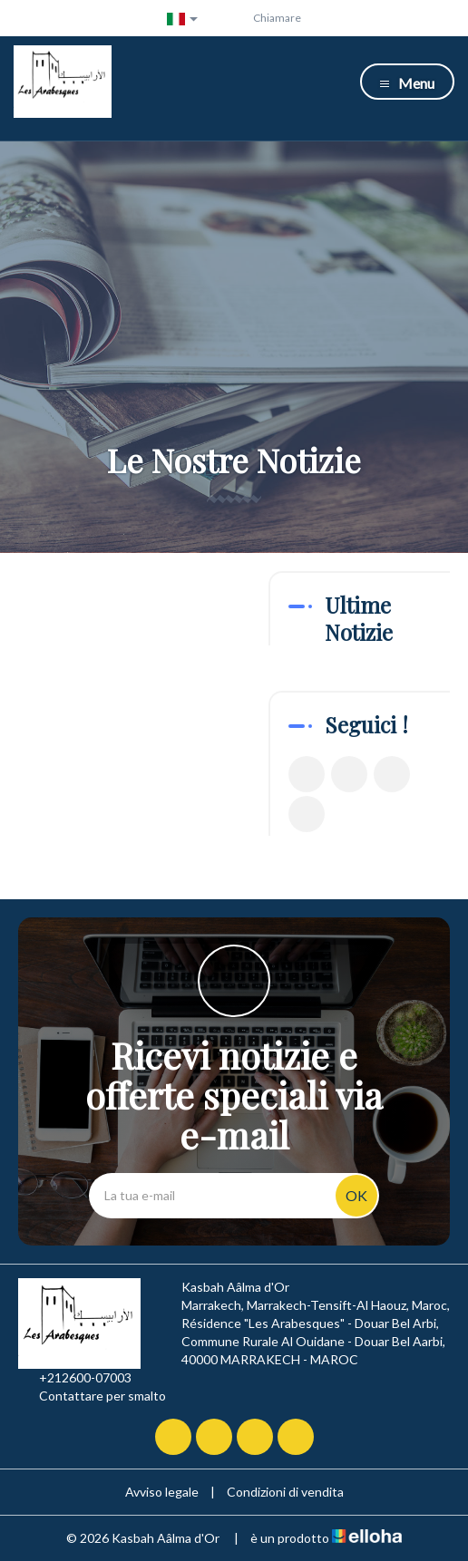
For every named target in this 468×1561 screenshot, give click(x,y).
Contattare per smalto (92, 1396)
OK (356, 1195)
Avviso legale (162, 1491)
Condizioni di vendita (285, 1491)
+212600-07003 (75, 1378)
